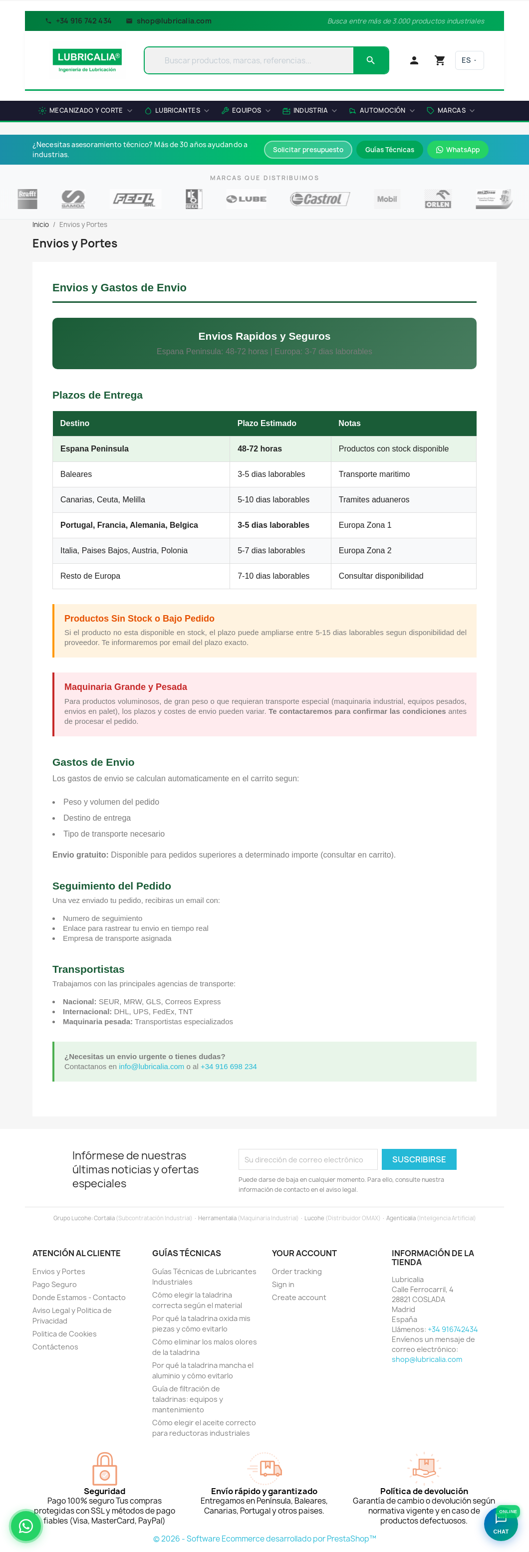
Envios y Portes (58, 1271)
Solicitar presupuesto (308, 149)
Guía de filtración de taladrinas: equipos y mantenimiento (187, 1399)
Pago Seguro (54, 1284)
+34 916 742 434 (78, 20)
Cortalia (104, 1218)
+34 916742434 (453, 1329)
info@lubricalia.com (151, 1066)
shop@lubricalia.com (169, 20)
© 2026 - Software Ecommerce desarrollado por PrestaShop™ (264, 1539)
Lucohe (314, 1218)
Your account (304, 1253)
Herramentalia (217, 1218)
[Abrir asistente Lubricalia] (501, 1524)
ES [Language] (470, 60)
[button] (451, 111)
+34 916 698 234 (229, 1066)
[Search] (370, 60)
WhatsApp (458, 149)
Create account (299, 1297)
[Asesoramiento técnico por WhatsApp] (26, 1526)
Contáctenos (55, 1346)
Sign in (283, 1284)
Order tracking (297, 1271)
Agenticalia (401, 1218)
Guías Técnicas (389, 149)
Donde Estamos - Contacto (79, 1297)
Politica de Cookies (64, 1333)
